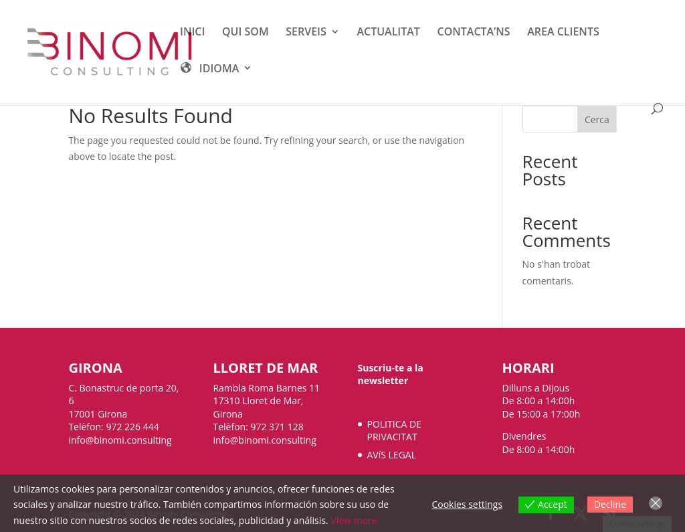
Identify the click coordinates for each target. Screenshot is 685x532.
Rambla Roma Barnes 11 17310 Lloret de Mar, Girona (266, 400)
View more (353, 520)
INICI (192, 33)
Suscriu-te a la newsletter (390, 374)
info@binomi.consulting (119, 440)
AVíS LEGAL (391, 454)
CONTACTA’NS (473, 33)
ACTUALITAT (388, 33)
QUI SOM (245, 33)
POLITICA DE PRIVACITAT (394, 431)
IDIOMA (209, 69)
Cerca (597, 119)
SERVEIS (306, 33)
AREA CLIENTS (563, 33)
